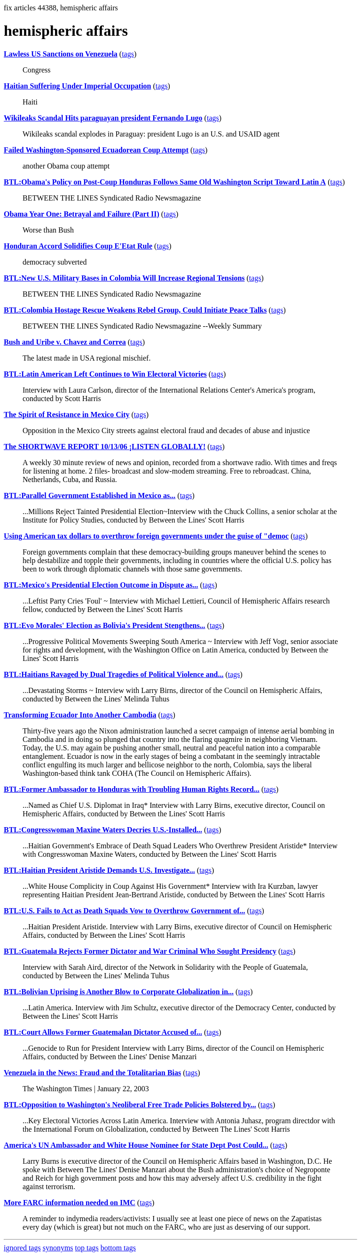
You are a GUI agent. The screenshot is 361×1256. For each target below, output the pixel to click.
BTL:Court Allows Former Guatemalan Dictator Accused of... (103, 1032)
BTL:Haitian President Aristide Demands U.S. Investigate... (99, 870)
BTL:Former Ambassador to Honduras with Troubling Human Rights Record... (131, 789)
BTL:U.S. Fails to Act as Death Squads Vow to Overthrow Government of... (124, 911)
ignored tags (22, 1248)
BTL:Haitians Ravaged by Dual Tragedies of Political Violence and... (113, 674)
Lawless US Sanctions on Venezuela (61, 54)
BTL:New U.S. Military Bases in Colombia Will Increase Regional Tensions (124, 278)
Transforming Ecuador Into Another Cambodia (80, 715)
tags (128, 54)
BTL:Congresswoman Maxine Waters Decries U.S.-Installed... (103, 830)
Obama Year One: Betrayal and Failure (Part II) (81, 214)
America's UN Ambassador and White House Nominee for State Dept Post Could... (136, 1145)
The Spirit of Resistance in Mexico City (67, 415)
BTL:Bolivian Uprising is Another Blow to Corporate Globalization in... (119, 992)
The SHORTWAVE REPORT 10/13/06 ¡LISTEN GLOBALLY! (104, 447)
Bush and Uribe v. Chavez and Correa (65, 342)
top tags (87, 1248)
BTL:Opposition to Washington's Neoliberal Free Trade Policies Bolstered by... (130, 1105)
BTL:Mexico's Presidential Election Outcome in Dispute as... (101, 585)
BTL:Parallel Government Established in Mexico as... (89, 495)
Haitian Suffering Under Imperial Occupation (77, 86)
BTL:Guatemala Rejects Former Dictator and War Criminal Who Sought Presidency (140, 951)
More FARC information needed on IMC (69, 1203)
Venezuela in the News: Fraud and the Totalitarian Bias (92, 1073)
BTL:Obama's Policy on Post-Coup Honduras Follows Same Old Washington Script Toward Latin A (165, 182)
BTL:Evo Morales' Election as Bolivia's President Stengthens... (104, 625)
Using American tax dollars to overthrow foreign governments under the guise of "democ (146, 536)
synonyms (58, 1248)
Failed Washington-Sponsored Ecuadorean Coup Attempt (96, 150)
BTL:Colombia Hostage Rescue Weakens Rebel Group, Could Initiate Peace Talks (135, 310)
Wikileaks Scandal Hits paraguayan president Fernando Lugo (103, 118)
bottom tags (118, 1248)
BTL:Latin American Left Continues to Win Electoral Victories (105, 374)
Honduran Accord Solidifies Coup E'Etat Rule (78, 246)
